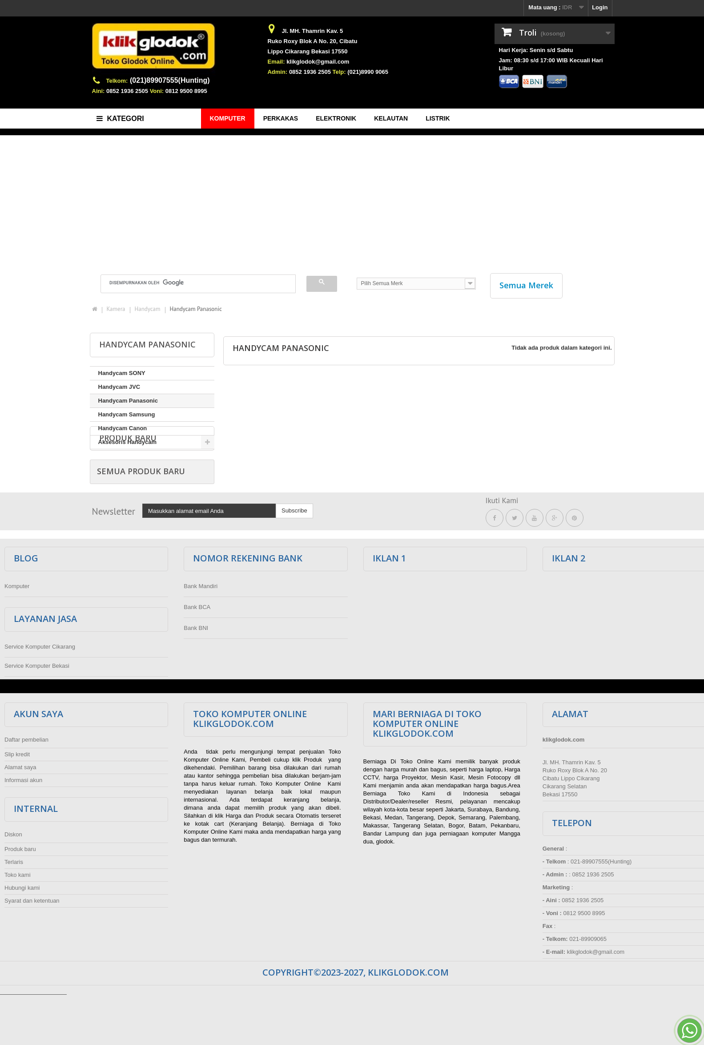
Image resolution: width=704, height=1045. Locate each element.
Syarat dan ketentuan (32, 951)
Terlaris (13, 912)
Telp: (339, 72)
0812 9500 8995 (186, 91)
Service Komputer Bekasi (36, 716)
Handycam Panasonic (128, 400)
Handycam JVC (119, 386)
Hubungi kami (22, 938)
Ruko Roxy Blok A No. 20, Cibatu (312, 41)
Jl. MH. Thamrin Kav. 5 (312, 31)
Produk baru (128, 474)
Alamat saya (20, 817)
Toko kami (17, 925)
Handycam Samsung (126, 414)
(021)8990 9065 (367, 72)
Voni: (157, 91)
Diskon (13, 884)
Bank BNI (196, 678)
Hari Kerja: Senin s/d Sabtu (536, 50)
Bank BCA (197, 657)
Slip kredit (17, 804)
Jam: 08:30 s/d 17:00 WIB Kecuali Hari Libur (551, 64)
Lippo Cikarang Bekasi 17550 (307, 51)
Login (599, 7)
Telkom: (117, 80)
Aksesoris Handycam (127, 442)
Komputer (16, 636)
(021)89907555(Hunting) (170, 80)
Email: (276, 61)
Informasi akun (23, 830)
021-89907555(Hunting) (601, 911)
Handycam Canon (122, 428)
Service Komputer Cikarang (39, 697)
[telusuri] (192, 282)
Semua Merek (526, 285)
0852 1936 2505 (127, 91)
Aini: (98, 91)
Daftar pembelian (26, 790)
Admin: (277, 72)
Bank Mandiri (200, 636)
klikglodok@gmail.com (317, 61)
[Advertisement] (352, 199)
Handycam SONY (121, 373)
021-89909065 (588, 989)
